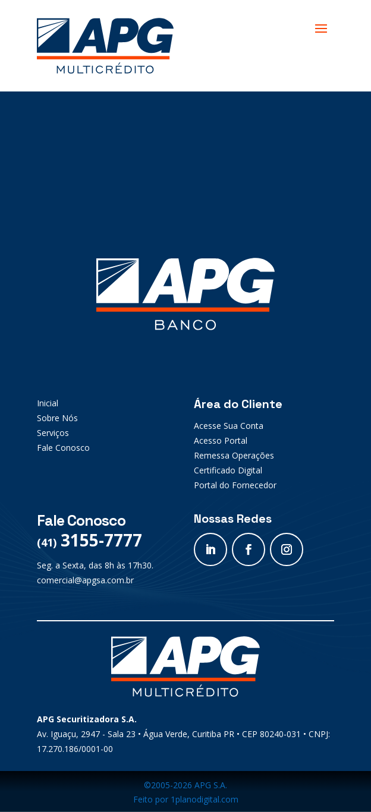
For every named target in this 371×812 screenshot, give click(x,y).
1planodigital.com (204, 799)
